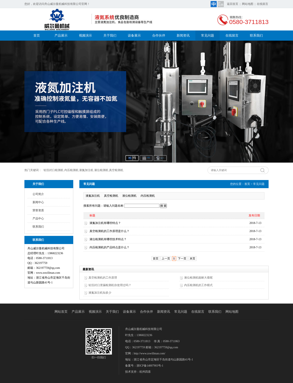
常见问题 (207, 35)
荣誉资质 (38, 210)
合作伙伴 (158, 35)
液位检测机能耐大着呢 (198, 277)
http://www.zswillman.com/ (149, 353)
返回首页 (232, 3)
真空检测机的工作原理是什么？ (109, 231)
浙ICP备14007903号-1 (150, 365)
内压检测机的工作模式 (198, 285)
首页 (36, 35)
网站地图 (247, 3)
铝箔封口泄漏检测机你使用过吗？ (110, 285)
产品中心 (38, 218)
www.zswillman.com (48, 272)
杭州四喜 (145, 371)
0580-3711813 (249, 21)
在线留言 (262, 3)
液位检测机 (129, 195)
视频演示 (85, 35)
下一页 (182, 258)
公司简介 (38, 194)
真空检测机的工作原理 (103, 277)
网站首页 (61, 311)
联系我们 (256, 35)
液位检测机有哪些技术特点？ (108, 239)
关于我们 (109, 35)
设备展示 (134, 35)
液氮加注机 (93, 195)
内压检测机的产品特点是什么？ (109, 247)
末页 (192, 258)
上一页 (166, 258)
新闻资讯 (183, 35)
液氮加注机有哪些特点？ (105, 223)
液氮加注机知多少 (100, 292)
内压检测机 (148, 195)
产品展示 (61, 35)
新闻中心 (38, 202)
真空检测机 (111, 195)
